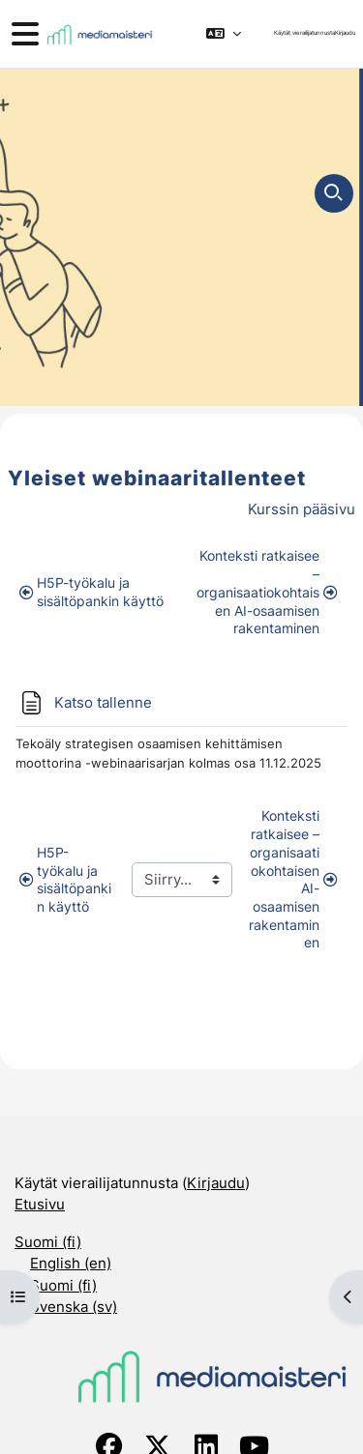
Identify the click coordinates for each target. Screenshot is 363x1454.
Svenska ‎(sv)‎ (73, 1306)
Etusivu (40, 1204)
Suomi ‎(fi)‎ (48, 1242)
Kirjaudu (345, 33)
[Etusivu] (99, 34)
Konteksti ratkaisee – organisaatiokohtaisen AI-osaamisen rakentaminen (267, 591)
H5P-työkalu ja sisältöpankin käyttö (91, 591)
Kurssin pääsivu (301, 509)
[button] (224, 33)
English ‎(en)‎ (70, 1263)
